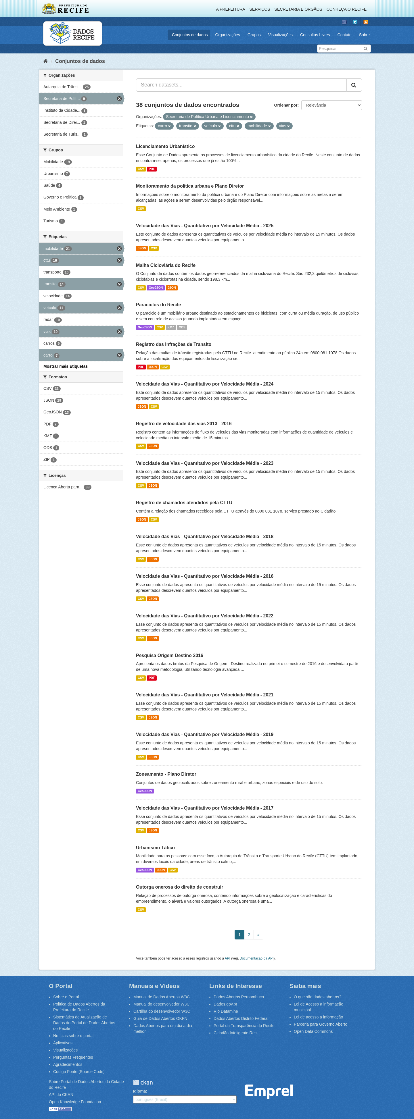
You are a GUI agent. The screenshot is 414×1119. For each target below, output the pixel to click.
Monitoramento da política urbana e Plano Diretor (190, 186)
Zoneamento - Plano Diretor (166, 774)
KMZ (171, 327)
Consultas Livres (315, 34)
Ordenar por (286, 105)
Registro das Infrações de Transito (173, 344)
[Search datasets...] (241, 85)
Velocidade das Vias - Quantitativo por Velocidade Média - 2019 (204, 734)
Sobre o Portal (66, 997)
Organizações (227, 34)
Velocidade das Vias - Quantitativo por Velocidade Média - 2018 (204, 536)
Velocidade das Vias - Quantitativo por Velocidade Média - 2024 (204, 384)
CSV (141, 169)
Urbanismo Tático (155, 847)
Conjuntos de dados (190, 34)
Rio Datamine (226, 1011)
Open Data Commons (313, 1031)
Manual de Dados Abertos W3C (161, 997)
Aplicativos (62, 1043)
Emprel (269, 1092)
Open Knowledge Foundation (75, 1101)
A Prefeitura (230, 9)
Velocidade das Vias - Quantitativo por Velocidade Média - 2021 (204, 694)
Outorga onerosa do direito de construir (179, 887)
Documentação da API (256, 958)
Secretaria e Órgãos (298, 9)
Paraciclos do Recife (158, 304)
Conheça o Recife (347, 9)
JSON (142, 248)
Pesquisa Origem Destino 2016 (169, 655)
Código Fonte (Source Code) (79, 1071)
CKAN (143, 1082)
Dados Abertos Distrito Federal (241, 1018)
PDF (152, 169)
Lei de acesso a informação (318, 1017)
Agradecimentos (67, 1064)
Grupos (254, 34)
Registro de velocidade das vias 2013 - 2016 (184, 423)
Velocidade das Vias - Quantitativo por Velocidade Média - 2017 (204, 808)
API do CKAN (61, 1094)
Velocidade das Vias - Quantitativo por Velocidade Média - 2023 (204, 463)
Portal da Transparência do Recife (244, 1025)
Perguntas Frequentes (73, 1057)
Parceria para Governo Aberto (320, 1024)
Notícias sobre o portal (73, 1035)
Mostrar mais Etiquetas (65, 366)
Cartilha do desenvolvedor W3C (161, 1011)
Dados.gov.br (225, 1004)
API (227, 958)
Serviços (260, 9)
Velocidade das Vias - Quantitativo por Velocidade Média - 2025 (204, 225)
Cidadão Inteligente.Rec (235, 1033)
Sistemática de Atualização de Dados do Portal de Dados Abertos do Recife (84, 1023)
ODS (182, 327)
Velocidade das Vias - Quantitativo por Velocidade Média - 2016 (204, 576)
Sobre (364, 34)
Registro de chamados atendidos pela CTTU (184, 502)
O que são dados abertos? (317, 997)
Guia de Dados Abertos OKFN (160, 1018)
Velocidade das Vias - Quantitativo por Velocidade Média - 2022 (204, 615)
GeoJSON (156, 287)
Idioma (139, 1091)
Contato (345, 34)
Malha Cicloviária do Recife (165, 265)
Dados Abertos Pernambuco (239, 997)
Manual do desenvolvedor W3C (161, 1004)
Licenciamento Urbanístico (165, 146)
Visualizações (280, 34)
